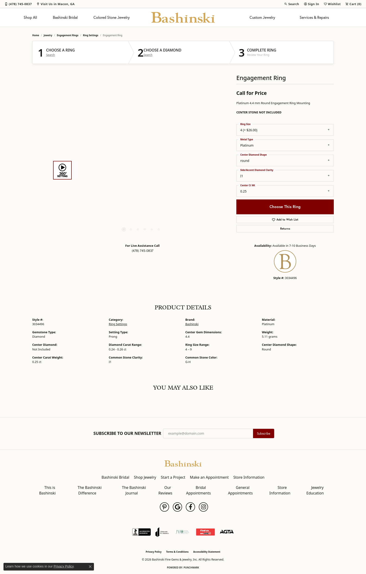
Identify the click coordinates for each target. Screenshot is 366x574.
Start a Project (173, 477)
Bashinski (192, 324)
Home (35, 35)
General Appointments (240, 490)
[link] (18, 4)
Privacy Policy (153, 552)
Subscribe (263, 433)
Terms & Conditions (177, 552)
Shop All (30, 17)
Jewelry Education (315, 490)
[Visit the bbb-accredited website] (141, 532)
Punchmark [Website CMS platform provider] (191, 567)
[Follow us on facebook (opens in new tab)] (190, 507)
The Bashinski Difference (90, 490)
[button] (291, 4)
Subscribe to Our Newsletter (127, 433)
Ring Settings (90, 35)
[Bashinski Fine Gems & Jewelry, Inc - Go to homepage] (183, 462)
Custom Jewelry (262, 17)
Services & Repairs (314, 17)
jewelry (48, 35)
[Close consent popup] (90, 566)
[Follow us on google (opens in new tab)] (177, 507)
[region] (141, 170)
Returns (285, 228)
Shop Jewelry (145, 477)
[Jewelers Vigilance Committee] (182, 532)
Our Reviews (165, 490)
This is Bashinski (47, 490)
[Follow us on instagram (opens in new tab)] (203, 507)
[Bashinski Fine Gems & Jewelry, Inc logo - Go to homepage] (183, 17)
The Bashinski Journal (134, 490)
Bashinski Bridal (65, 17)
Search (50, 55)
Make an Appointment (209, 477)
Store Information (248, 477)
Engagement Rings (67, 35)
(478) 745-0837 (142, 251)
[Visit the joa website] (162, 532)
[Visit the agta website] (227, 532)
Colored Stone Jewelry (111, 17)
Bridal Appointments (198, 490)
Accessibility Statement (206, 552)
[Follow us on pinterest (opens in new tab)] (164, 507)
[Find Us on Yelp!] (205, 532)
